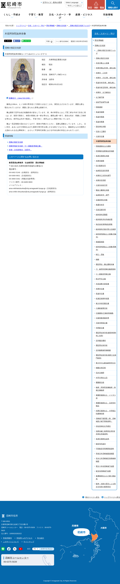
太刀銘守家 (100, 97)
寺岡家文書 (100, 328)
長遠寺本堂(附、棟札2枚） (105, 83)
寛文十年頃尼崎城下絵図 (105, 466)
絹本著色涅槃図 (101, 215)
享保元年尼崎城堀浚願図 (105, 454)
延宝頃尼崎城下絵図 (103, 471)
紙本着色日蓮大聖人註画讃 (106, 229)
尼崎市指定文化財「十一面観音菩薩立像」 (25, 146)
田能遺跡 (99, 107)
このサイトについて (11, 542)
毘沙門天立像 (101, 279)
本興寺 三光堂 (101, 73)
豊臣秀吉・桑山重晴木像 (105, 264)
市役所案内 (7, 538)
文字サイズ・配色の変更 (52, 2)
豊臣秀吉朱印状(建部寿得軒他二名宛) (106, 334)
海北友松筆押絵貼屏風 (104, 224)
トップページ (21, 26)
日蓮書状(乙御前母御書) (104, 313)
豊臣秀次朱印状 (101, 345)
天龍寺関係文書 (101, 323)
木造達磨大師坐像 (102, 284)
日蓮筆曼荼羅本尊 (102, 318)
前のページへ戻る (92, 497)
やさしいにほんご (75, 6)
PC (35, 549)
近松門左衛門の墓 (102, 102)
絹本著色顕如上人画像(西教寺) (106, 248)
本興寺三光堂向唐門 (103, 175)
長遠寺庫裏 (100, 122)
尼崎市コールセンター (17, 558)
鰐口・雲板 (100, 254)
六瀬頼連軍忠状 (101, 308)
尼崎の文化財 (61, 26)
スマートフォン (46, 549)
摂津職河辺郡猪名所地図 (105, 151)
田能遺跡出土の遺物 (103, 146)
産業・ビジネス (84, 14)
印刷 (48, 41)
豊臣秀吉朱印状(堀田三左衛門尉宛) (106, 356)
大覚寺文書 (100, 136)
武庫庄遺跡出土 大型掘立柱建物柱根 (106, 412)
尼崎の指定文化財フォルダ (79, 26)
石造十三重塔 (101, 131)
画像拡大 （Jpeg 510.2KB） (21, 98)
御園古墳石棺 (101, 368)
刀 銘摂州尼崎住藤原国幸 (106, 269)
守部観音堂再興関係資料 (105, 449)
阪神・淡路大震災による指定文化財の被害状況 (106, 485)
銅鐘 (97, 259)
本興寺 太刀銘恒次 (103, 92)
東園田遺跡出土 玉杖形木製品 (106, 404)
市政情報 (108, 14)
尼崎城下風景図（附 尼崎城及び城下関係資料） (106, 420)
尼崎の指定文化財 (16, 142)
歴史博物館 (50, 26)
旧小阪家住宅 (101, 166)
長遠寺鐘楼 (100, 112)
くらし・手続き (12, 14)
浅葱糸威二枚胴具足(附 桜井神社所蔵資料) (105, 432)
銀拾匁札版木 (101, 444)
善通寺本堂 (100, 205)
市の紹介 (40, 538)
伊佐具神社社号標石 (103, 426)
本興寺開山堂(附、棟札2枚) (106, 68)
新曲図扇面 (100, 242)
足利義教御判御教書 (103, 350)
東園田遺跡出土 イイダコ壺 (106, 396)
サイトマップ (29, 542)
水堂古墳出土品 (101, 378)
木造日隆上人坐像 (102, 63)
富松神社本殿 (101, 126)
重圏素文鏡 (100, 382)
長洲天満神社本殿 (102, 156)
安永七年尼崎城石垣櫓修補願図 (106, 460)
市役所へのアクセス (24, 538)
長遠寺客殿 (100, 117)
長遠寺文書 (100, 294)
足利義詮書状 (101, 340)
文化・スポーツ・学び (60, 16)
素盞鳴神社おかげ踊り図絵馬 (106, 477)
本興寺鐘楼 (100, 161)
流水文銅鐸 (100, 373)
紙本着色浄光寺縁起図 (104, 219)
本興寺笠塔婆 (101, 180)
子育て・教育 (36, 14)
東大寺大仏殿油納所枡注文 (106, 363)
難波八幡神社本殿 (102, 190)
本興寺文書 (100, 289)
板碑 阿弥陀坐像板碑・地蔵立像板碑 (106, 389)
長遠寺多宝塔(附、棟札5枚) (106, 87)
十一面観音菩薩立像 (103, 274)
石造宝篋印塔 (101, 210)
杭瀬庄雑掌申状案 (102, 298)
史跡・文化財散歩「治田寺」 (20, 150)
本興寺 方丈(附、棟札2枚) (106, 78)
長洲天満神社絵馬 (102, 439)
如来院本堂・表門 (102, 195)
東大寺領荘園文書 (102, 303)
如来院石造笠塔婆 (102, 171)
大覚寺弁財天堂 (101, 185)
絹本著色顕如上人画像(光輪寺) (106, 235)
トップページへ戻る (112, 497)
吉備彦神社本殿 (101, 200)
